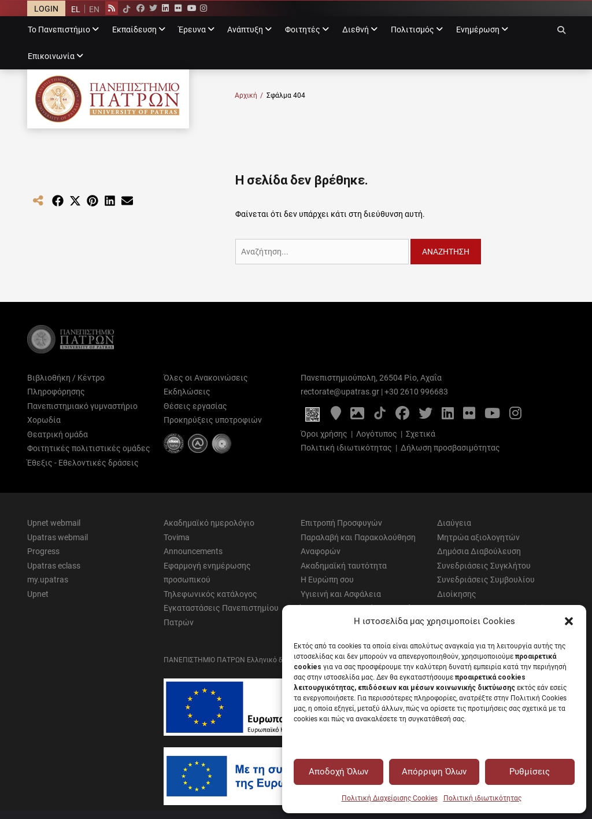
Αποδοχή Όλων (338, 771)
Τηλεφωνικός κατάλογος (210, 594)
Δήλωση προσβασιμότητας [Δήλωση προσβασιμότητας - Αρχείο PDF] (450, 447)
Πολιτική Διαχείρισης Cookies (390, 798)
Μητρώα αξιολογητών (478, 537)
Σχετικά (420, 433)
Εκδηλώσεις (187, 391)
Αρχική (249, 96)
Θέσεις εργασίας (195, 406)
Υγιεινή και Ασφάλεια (341, 594)
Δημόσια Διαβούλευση (479, 551)
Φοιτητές (302, 29)
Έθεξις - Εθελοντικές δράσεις (83, 462)
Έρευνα (192, 29)
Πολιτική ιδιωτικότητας (482, 798)
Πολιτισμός (412, 29)
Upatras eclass (53, 565)
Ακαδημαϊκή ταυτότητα (344, 565)
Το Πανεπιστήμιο (59, 29)
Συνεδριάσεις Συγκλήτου (484, 565)
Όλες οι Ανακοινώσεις (206, 377)
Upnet (38, 594)
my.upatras (47, 579)
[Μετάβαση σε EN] (93, 9)
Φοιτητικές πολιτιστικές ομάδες (88, 448)
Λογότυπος (376, 433)
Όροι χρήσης (324, 433)
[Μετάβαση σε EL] (75, 9)
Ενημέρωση (478, 29)
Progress (43, 551)
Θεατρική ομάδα (57, 434)
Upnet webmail (53, 522)
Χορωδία (44, 420)
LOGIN (46, 8)
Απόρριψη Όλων (434, 771)
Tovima (177, 537)
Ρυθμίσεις (529, 771)
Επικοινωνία (51, 56)
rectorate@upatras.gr (340, 391)
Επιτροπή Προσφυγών (341, 522)
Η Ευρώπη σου (327, 579)
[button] (569, 621)
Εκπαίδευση (134, 29)
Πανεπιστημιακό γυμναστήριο (82, 406)
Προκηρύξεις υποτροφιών (213, 420)
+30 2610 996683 (416, 391)
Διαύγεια (454, 522)
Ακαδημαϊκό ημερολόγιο (209, 522)
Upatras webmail (57, 537)
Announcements (193, 551)
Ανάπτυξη (245, 29)
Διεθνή (355, 29)
